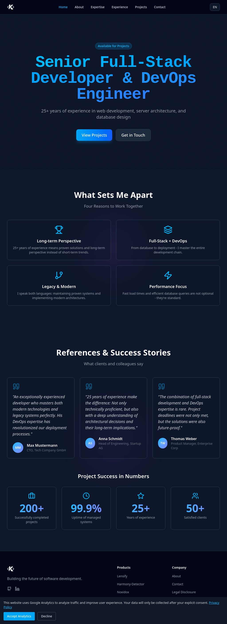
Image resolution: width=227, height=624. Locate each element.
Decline (46, 616)
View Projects (94, 135)
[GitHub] (9, 589)
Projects (141, 7)
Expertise (98, 7)
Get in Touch (133, 135)
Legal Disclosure (184, 592)
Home (63, 7)
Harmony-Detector (130, 584)
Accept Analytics (19, 616)
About (79, 7)
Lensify (122, 576)
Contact (160, 7)
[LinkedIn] (17, 589)
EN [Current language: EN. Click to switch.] (215, 7)
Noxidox (123, 592)
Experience (120, 7)
